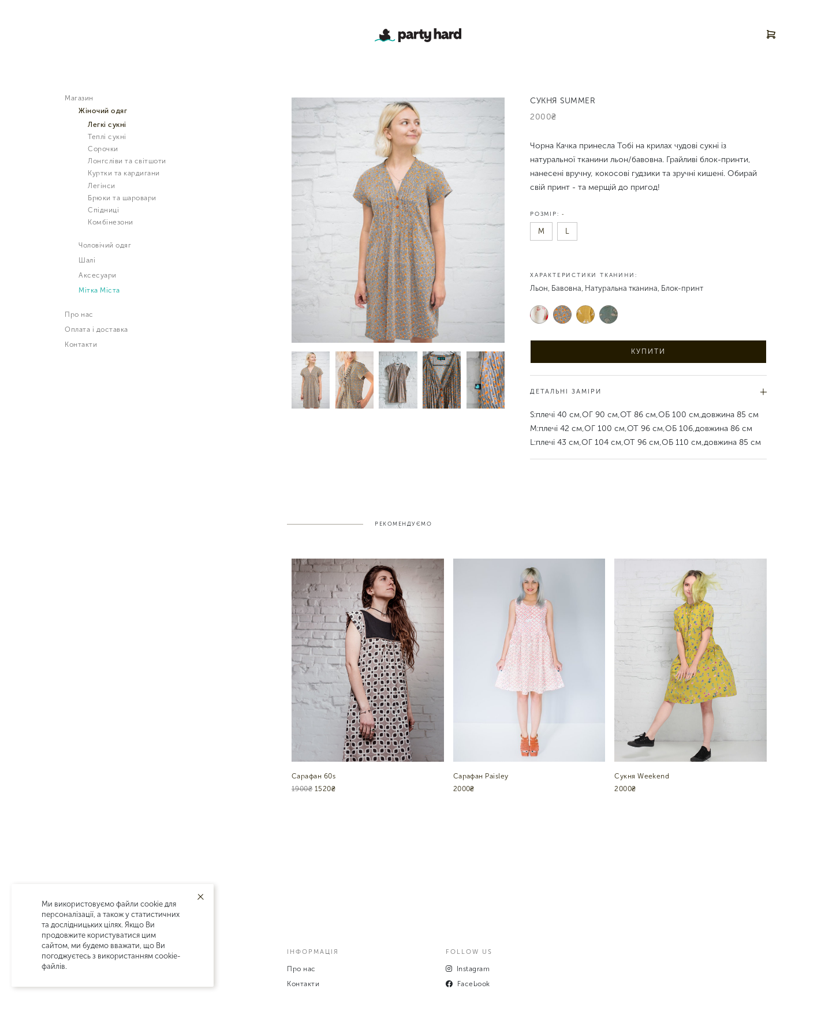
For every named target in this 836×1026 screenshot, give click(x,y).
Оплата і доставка (96, 329)
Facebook (468, 984)
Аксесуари (98, 275)
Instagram (468, 969)
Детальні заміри (648, 391)
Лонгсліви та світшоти (127, 161)
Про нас (79, 314)
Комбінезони (110, 222)
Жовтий (586, 314)
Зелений (609, 314)
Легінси (101, 186)
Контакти (81, 344)
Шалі (87, 260)
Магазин (79, 98)
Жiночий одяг (103, 111)
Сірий (563, 314)
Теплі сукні (107, 137)
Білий (539, 314)
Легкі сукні (107, 125)
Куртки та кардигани (124, 173)
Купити (648, 351)
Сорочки (103, 149)
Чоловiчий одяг (105, 245)
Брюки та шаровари (122, 198)
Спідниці (103, 210)
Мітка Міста (99, 290)
